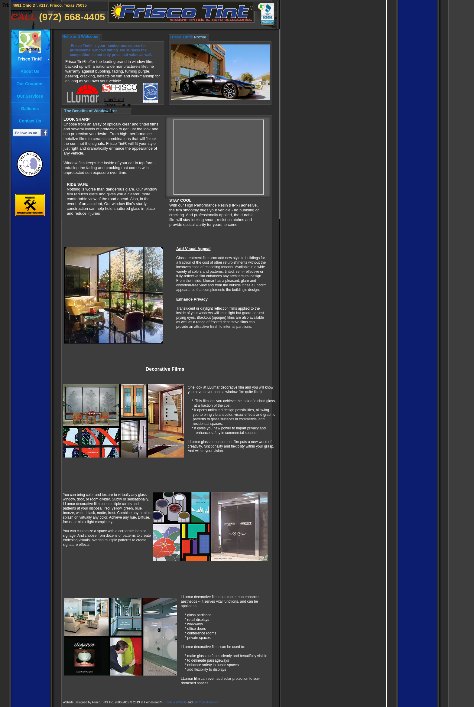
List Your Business (205, 702)
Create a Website (175, 702)
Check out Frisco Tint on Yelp (117, 105)
